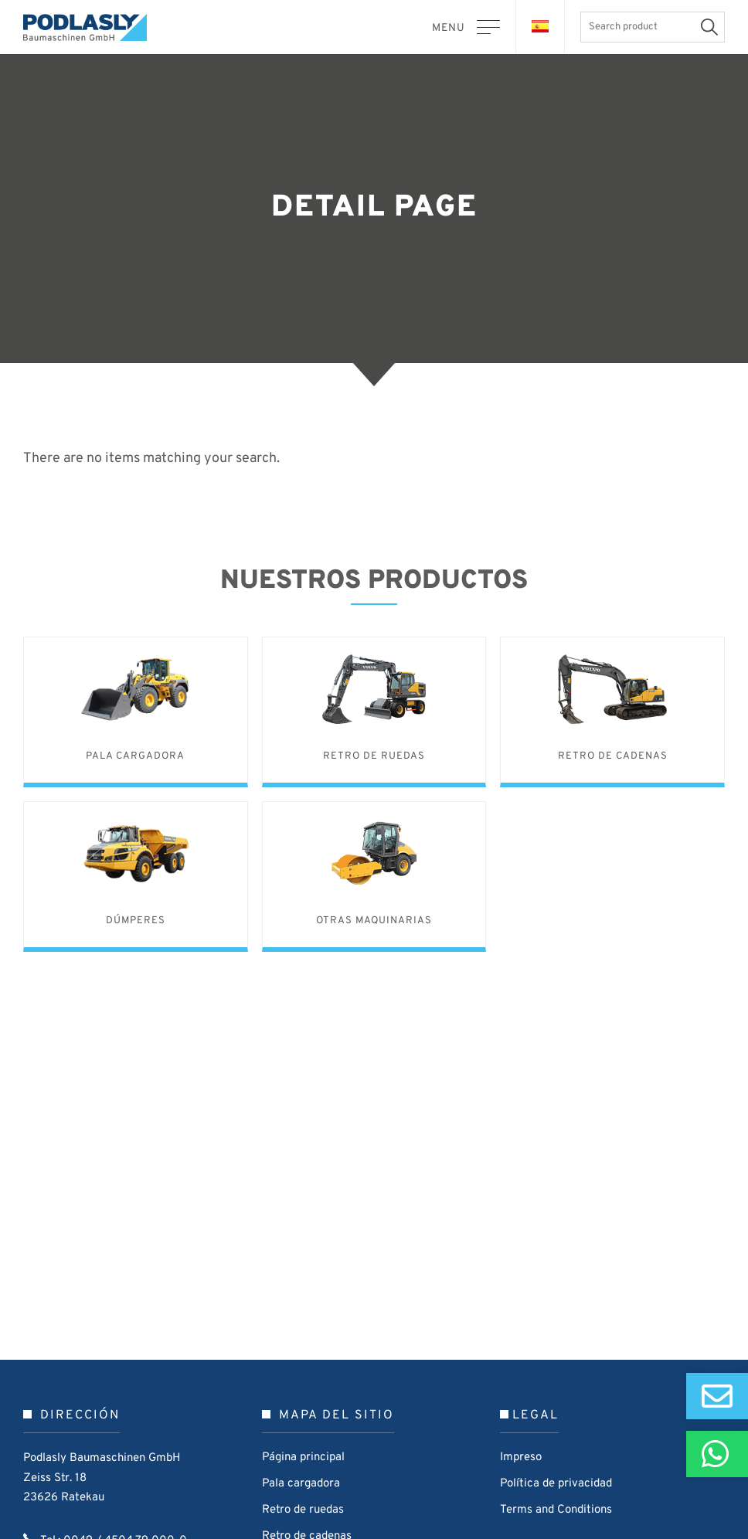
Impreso (521, 1457)
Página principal (303, 1457)
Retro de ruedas (303, 1510)
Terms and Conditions (556, 1510)
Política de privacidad (556, 1483)
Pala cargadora (301, 1483)
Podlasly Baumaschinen (92, 27)
